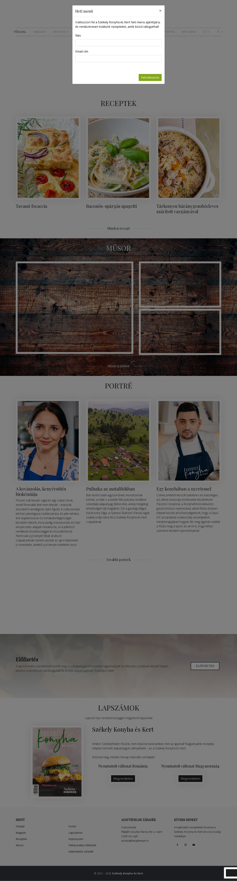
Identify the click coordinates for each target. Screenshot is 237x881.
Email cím (81, 51)
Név (78, 35)
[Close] (160, 10)
